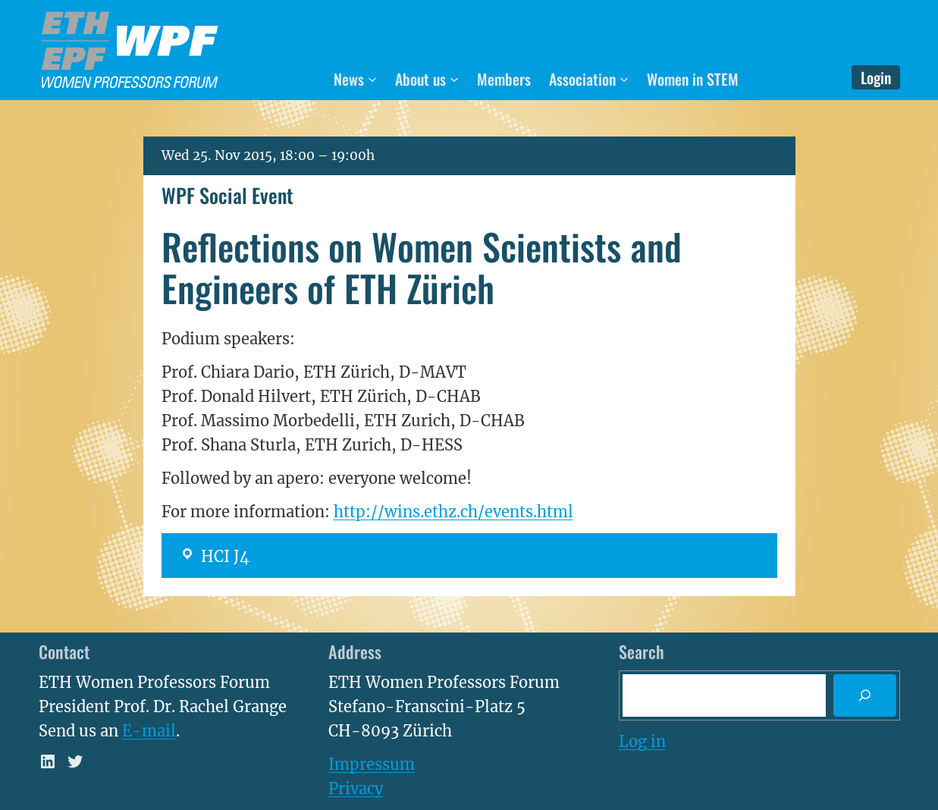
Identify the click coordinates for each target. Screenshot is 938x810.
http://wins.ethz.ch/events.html (453, 511)
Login (876, 77)
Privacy (355, 788)
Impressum (371, 764)
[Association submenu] (624, 78)
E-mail (149, 730)
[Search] (864, 695)
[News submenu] (372, 78)
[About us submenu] (454, 78)
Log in (642, 741)
